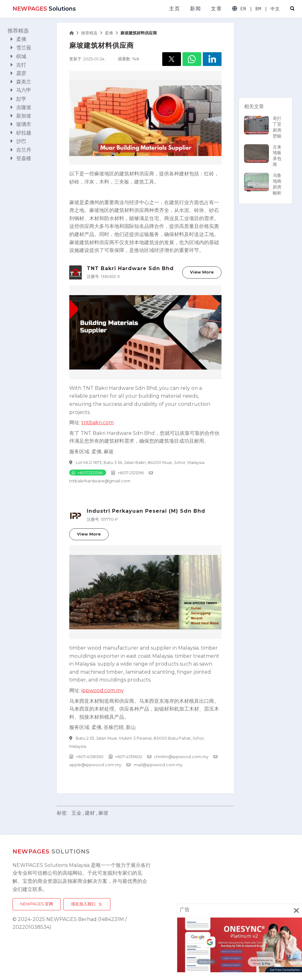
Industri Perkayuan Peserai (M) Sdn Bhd (146, 511)
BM (258, 8)
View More (202, 272)
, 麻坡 (102, 813)
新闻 (195, 8)
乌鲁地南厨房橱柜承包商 (263, 190)
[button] (171, 59)
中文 (275, 9)
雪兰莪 (20, 48)
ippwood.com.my (102, 690)
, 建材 (89, 813)
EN (243, 8)
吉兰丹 (20, 150)
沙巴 (18, 141)
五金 (76, 813)
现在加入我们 (87, 904)
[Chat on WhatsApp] (87, 472)
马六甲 (20, 90)
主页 (174, 8)
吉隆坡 (20, 107)
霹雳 (18, 73)
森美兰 (20, 82)
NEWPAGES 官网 (36, 904)
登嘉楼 (20, 158)
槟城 (18, 56)
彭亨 (18, 99)
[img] (296, 910)
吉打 (18, 65)
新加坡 (20, 116)
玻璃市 (20, 124)
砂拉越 (20, 133)
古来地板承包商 (263, 155)
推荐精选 (18, 31)
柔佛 (18, 39)
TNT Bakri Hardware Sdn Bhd (130, 268)
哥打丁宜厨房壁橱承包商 (263, 133)
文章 (216, 8)
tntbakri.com (97, 422)
